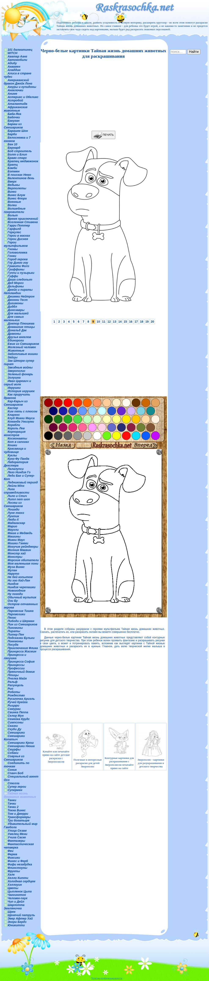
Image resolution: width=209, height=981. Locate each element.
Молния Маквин (19, 550)
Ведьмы (14, 185)
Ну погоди (15, 594)
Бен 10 (12, 144)
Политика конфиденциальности (106, 978)
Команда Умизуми (21, 421)
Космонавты (17, 438)
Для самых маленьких (14, 318)
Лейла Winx (16, 485)
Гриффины (16, 269)
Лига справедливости (16, 490)
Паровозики (16, 614)
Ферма (12, 854)
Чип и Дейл (16, 901)
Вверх (12, 181)
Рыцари (13, 705)
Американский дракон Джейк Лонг (18, 81)
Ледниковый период (23, 482)
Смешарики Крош (21, 742)
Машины (14, 536)
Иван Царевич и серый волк (17, 382)
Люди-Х (13, 519)
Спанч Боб (15, 773)
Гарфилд (14, 229)
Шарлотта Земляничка (14, 906)
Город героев (18, 259)
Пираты (14, 631)
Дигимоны (15, 303)
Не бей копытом (20, 577)
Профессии (16, 668)
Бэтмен (14, 171)
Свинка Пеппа (18, 712)
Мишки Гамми (18, 543)
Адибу (12, 63)
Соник (12, 769)
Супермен (15, 790)
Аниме (12, 93)
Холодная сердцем (21, 881)
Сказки (13, 725)
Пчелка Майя (17, 678)
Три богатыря (18, 820)
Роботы (14, 692)
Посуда (13, 644)
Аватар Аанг (17, 56)
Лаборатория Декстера (16, 463)
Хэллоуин (15, 884)
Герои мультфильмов (16, 244)
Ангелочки (15, 90)
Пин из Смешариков (22, 624)
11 (103, 321)
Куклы (12, 455)
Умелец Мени (17, 834)
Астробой (15, 100)
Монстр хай (17, 553)
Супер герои (17, 786)
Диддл (12, 306)
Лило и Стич (17, 496)
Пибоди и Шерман (21, 621)
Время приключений (23, 218)
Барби (12, 134)
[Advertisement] (102, 94)
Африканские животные (16, 108)
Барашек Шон (18, 130)
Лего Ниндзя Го (19, 472)
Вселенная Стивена (23, 222)
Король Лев (16, 428)
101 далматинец (20, 49)
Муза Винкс (16, 567)
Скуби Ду (14, 729)
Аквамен (14, 66)
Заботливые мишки (23, 354)
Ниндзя (13, 583)
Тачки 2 (13, 807)
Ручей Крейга (18, 702)
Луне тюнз (16, 512)
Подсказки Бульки (21, 638)
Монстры (15, 556)
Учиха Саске (17, 837)
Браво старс (17, 158)
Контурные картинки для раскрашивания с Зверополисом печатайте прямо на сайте (119, 748)
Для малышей (18, 313)
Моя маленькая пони (23, 563)
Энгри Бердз (17, 922)
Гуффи (13, 276)
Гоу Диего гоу (18, 262)
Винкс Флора (17, 198)
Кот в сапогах (18, 441)
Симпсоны (15, 722)
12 (109, 321)
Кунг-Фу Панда (18, 458)
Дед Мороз (15, 283)
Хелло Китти (18, 878)
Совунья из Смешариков (14, 758)
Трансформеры (19, 817)
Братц (13, 164)
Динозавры (16, 310)
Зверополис (16, 370)
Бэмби (12, 168)
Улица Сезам (17, 830)
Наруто (13, 573)
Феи (10, 851)
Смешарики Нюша (21, 746)
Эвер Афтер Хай (20, 918)
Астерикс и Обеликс (23, 97)
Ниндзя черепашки (22, 587)
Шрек (11, 911)
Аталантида (17, 103)
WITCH (12, 53)
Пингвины (15, 627)
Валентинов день (21, 178)
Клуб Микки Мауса (21, 418)
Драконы (14, 333)
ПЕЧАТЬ (103, 134)
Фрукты (14, 871)
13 (114, 321)
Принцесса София (21, 661)
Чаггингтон (17, 894)
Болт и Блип (17, 154)
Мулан (12, 570)
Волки (12, 205)
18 (141, 321)
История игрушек (21, 391)
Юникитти (16, 925)
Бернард (14, 147)
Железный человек (22, 347)
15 (125, 321)
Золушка (14, 377)
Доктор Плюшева (21, 323)
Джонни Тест (18, 300)
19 (147, 321)
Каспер (13, 408)
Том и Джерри (18, 813)
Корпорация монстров (14, 433)
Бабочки (14, 117)
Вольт (13, 215)
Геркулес (14, 232)
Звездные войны (20, 367)
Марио (12, 526)
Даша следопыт (20, 279)
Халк (11, 874)
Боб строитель (20, 151)
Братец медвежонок (23, 161)
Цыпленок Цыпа (20, 891)
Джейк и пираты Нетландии (18, 291)
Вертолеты (17, 188)
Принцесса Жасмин (22, 651)
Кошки (12, 445)
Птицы (13, 675)
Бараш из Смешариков (13, 125)
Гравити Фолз (18, 266)
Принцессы (16, 665)
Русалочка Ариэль (21, 698)
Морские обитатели (23, 560)
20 (152, 321)
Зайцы (12, 357)
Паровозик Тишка (20, 611)
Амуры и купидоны (22, 87)
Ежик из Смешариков (23, 343)
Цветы (13, 888)
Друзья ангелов (19, 337)
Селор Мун (16, 715)
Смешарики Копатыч (14, 737)
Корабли (14, 425)
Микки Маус (16, 540)
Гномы (13, 249)
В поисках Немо (19, 174)
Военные (14, 201)
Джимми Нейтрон (21, 296)
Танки (12, 800)
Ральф (13, 682)
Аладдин (14, 70)
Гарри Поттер (19, 225)
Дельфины (16, 286)
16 (130, 321)
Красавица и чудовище (15, 450)
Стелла (13, 783)
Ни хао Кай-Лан (19, 580)
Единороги (16, 340)
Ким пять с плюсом (22, 411)
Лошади (13, 509)
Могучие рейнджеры (23, 546)
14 (120, 321)
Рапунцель (15, 685)
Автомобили (17, 59)
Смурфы (14, 749)
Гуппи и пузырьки (21, 272)
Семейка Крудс (19, 719)
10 (98, 321)
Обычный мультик (22, 597)
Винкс (12, 191)
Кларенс (14, 414)
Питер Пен (16, 634)
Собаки (13, 753)
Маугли (13, 529)
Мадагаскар (16, 523)
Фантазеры (16, 840)
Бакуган (13, 120)
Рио (10, 688)
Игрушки (14, 387)
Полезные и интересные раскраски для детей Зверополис (88, 748)
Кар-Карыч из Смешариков (16, 403)
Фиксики (14, 857)
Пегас (12, 617)
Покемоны (15, 641)
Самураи (14, 709)
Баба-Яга (14, 114)
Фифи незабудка (20, 864)
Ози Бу (13, 600)
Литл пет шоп (19, 499)
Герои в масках (19, 235)
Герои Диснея (18, 239)
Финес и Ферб (18, 861)
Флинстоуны (17, 867)
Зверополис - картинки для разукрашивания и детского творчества (151, 748)
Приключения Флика (23, 648)
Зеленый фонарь (20, 374)
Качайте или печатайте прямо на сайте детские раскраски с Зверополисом (56, 748)
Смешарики (16, 732)
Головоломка (17, 252)
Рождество (16, 695)
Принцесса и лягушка (15, 656)
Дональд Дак (17, 330)
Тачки (12, 803)
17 (136, 321)
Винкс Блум (16, 195)
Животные (16, 350)
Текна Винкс (17, 810)
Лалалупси (16, 469)
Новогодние (16, 590)
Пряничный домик (21, 671)
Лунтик (13, 516)
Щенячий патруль (21, 915)
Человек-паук (18, 898)
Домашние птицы (21, 327)
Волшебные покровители (15, 210)
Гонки (12, 256)
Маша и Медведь (20, 533)
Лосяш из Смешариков (13, 504)
